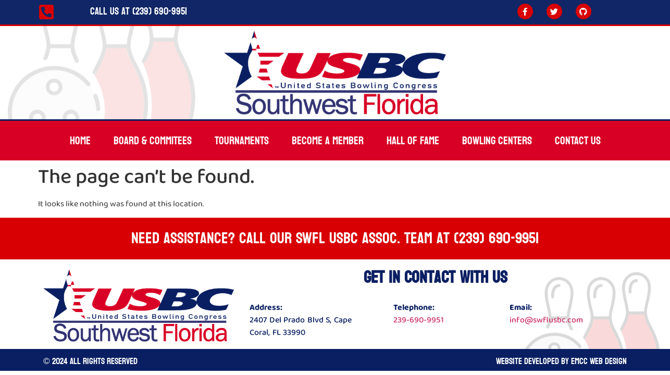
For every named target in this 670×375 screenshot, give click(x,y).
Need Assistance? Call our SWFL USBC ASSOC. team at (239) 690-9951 (335, 238)
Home (80, 141)
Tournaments (242, 141)
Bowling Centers (497, 141)
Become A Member (328, 141)
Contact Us (578, 141)
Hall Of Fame (413, 141)
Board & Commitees (153, 141)
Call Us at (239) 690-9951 (138, 11)
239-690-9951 (418, 320)
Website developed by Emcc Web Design (561, 361)
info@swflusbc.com (546, 320)
